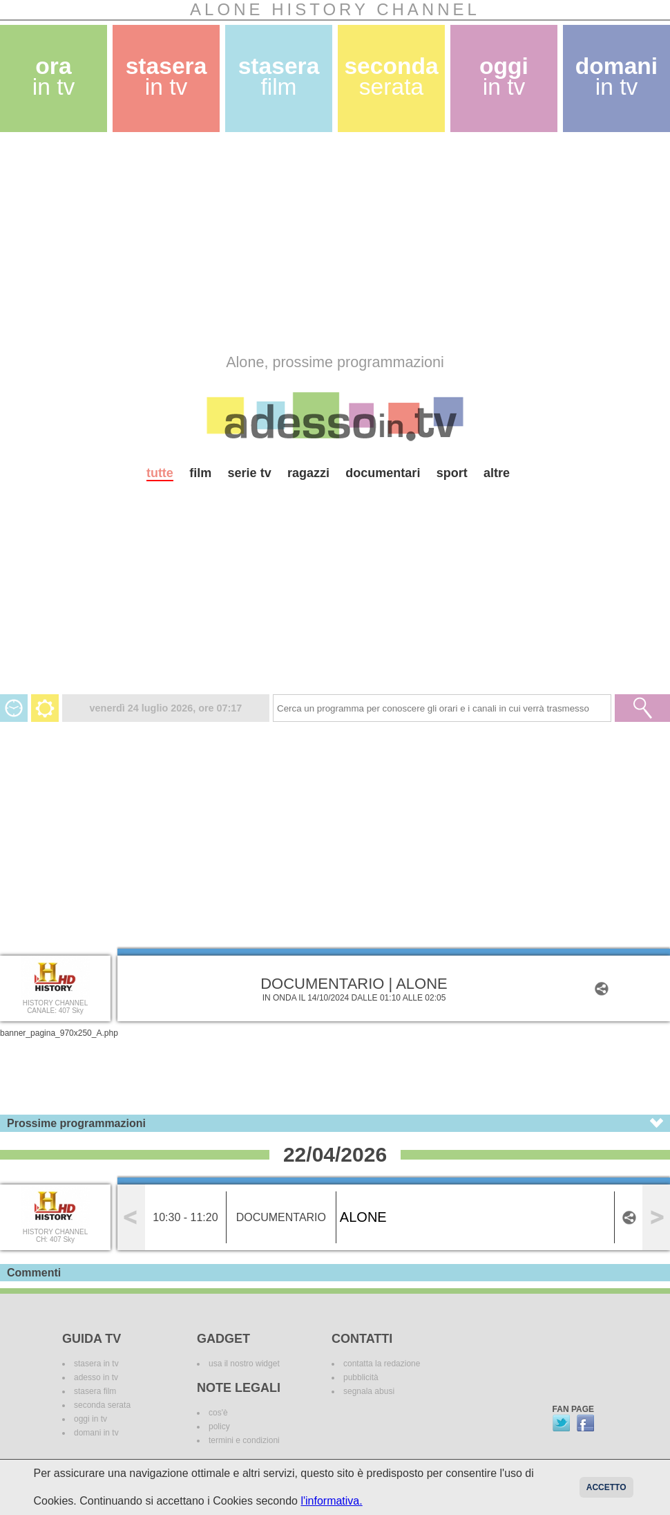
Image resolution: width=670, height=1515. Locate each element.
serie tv (249, 473)
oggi (503, 76)
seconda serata (102, 1405)
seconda (391, 76)
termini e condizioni (244, 1440)
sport (452, 473)
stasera (166, 76)
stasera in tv (96, 1363)
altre (497, 473)
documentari (382, 473)
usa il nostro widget (244, 1363)
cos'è (218, 1413)
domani (616, 76)
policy (219, 1426)
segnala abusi (368, 1391)
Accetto (606, 1487)
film (200, 473)
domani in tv (96, 1433)
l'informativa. (331, 1501)
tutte (159, 473)
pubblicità (361, 1377)
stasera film (95, 1391)
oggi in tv (90, 1419)
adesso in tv (96, 1377)
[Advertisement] (265, 243)
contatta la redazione (381, 1363)
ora (53, 76)
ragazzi (308, 473)
